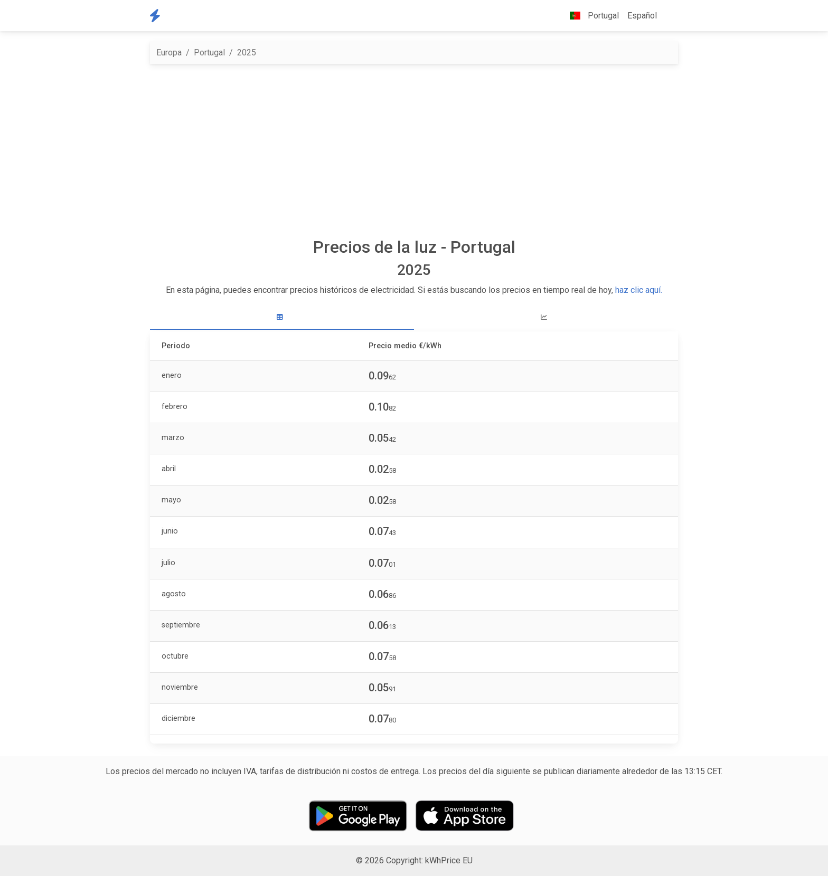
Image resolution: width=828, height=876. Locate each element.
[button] (669, 16)
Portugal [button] (590, 16)
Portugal (209, 52)
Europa (169, 52)
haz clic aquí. (638, 290)
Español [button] (642, 16)
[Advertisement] (414, 150)
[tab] (282, 317)
